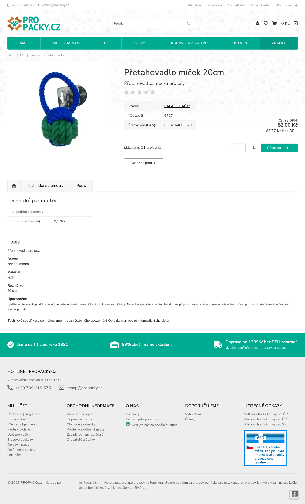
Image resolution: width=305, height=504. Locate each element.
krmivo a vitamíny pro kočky (277, 482)
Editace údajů (17, 419)
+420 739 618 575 (21, 5)
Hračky (35, 55)
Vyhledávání (236, 5)
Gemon (128, 487)
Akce (23, 43)
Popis (81, 185)
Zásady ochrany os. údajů (85, 434)
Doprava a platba (79, 419)
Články (190, 419)
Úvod (11, 55)
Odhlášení (14, 455)
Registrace (215, 5)
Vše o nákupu (287, 5)
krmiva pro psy (193, 482)
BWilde (140, 487)
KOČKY (139, 43)
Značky (279, 43)
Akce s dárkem (66, 43)
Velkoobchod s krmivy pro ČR (266, 414)
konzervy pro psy (243, 482)
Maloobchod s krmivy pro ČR (265, 419)
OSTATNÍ (240, 43)
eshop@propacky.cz (53, 5)
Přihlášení (194, 5)
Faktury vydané (18, 429)
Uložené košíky (18, 434)
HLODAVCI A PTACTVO (188, 43)
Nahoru (14, 185)
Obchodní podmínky (81, 424)
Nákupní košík (260, 5)
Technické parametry (45, 185)
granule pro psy (133, 482)
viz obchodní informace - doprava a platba (256, 347)
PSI (106, 43)
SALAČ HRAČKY (177, 106)
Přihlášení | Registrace (24, 414)
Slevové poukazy (20, 439)
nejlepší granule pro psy (163, 482)
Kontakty (133, 414)
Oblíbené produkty (21, 449)
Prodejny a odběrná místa (85, 429)
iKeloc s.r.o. (53, 482)
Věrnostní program (80, 414)
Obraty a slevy (18, 444)
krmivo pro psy (109, 482)
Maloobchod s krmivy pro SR (265, 424)
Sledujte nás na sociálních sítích (154, 425)
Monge (116, 487)
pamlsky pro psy (217, 482)
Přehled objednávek (22, 424)
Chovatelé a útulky (81, 439)
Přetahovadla (54, 55)
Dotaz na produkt (144, 163)
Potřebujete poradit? (141, 419)
